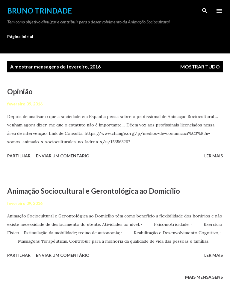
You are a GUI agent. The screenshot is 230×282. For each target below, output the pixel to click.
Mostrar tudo (200, 66)
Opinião (20, 91)
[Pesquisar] (204, 10)
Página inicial (20, 36)
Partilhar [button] (19, 155)
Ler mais (213, 155)
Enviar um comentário (63, 155)
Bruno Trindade (39, 10)
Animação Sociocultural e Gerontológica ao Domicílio (93, 190)
